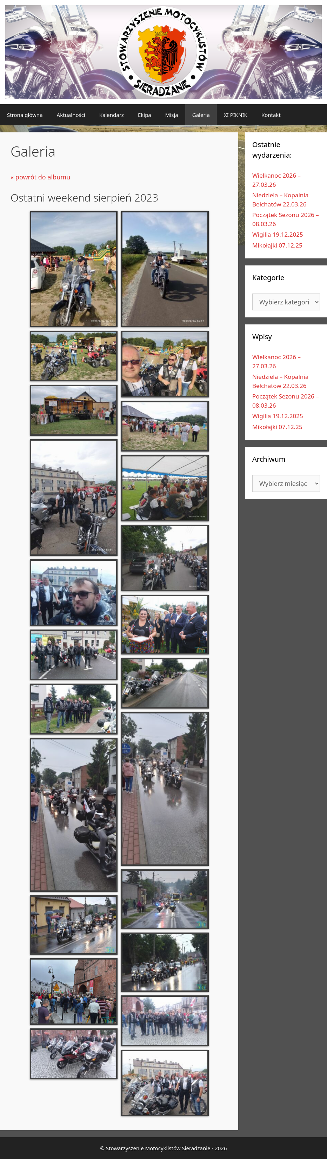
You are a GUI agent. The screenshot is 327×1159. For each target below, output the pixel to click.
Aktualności (71, 114)
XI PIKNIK (235, 114)
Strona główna (25, 114)
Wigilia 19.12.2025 (277, 234)
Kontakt (271, 114)
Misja (171, 114)
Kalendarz (111, 114)
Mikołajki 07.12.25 (277, 245)
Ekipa (144, 114)
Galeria (201, 114)
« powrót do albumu (40, 177)
